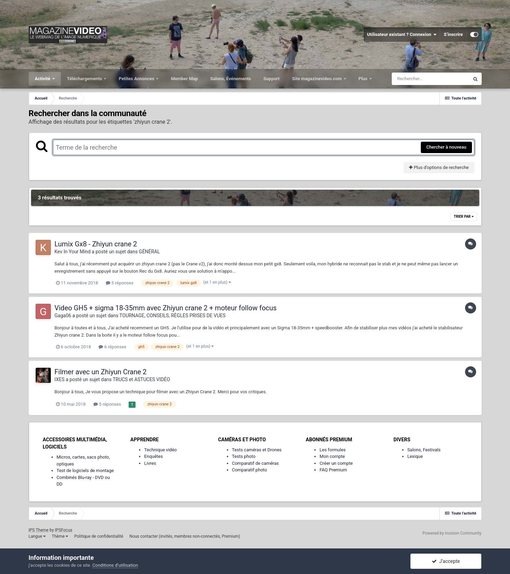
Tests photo (244, 456)
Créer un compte (336, 463)
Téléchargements (85, 78)
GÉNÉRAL (149, 251)
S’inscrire (453, 34)
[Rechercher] (430, 79)
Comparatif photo (249, 469)
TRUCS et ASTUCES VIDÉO (141, 379)
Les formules (332, 449)
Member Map (184, 78)
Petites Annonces (137, 78)
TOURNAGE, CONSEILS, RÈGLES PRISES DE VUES (172, 315)
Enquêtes (153, 456)
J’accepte (446, 561)
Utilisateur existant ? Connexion (402, 34)
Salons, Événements (230, 78)
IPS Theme (39, 530)
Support (271, 78)
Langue (37, 536)
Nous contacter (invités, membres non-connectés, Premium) (184, 536)
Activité (43, 78)
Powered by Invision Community (452, 533)
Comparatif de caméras (255, 463)
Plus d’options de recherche (439, 167)
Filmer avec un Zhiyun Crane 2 (101, 372)
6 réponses (112, 346)
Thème (60, 536)
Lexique (415, 456)
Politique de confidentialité (98, 536)
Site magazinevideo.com (317, 78)
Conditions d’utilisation (115, 565)
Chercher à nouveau (446, 147)
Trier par (463, 216)
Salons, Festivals (424, 449)
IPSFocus (63, 530)
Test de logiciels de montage (85, 470)
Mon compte (332, 456)
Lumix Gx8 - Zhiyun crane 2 (96, 244)
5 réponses (119, 282)
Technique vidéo (160, 449)
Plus (364, 78)
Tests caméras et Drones (257, 449)
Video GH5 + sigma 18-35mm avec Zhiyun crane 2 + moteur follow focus (166, 308)
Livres (150, 463)
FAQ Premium (333, 469)
